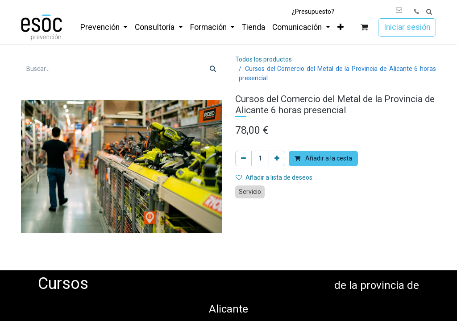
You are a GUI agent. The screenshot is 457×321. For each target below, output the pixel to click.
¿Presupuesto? (313, 11)
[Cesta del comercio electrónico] (364, 27)
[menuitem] (104, 27)
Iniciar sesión (407, 27)
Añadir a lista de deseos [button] (274, 177)
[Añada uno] (277, 158)
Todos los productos (263, 59)
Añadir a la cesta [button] (323, 158)
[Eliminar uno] (243, 158)
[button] (429, 12)
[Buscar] (213, 69)
